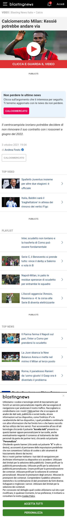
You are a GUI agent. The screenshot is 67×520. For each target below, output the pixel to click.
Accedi (60, 4)
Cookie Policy (28, 496)
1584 (29, 411)
